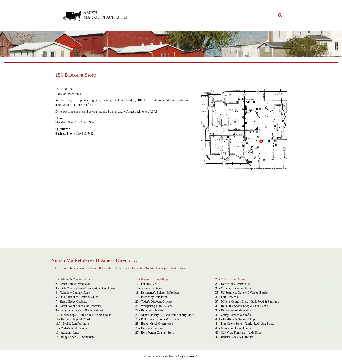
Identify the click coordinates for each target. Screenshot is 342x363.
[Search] (278, 15)
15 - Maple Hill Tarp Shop (151, 279)
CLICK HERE (176, 268)
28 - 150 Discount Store (230, 279)
